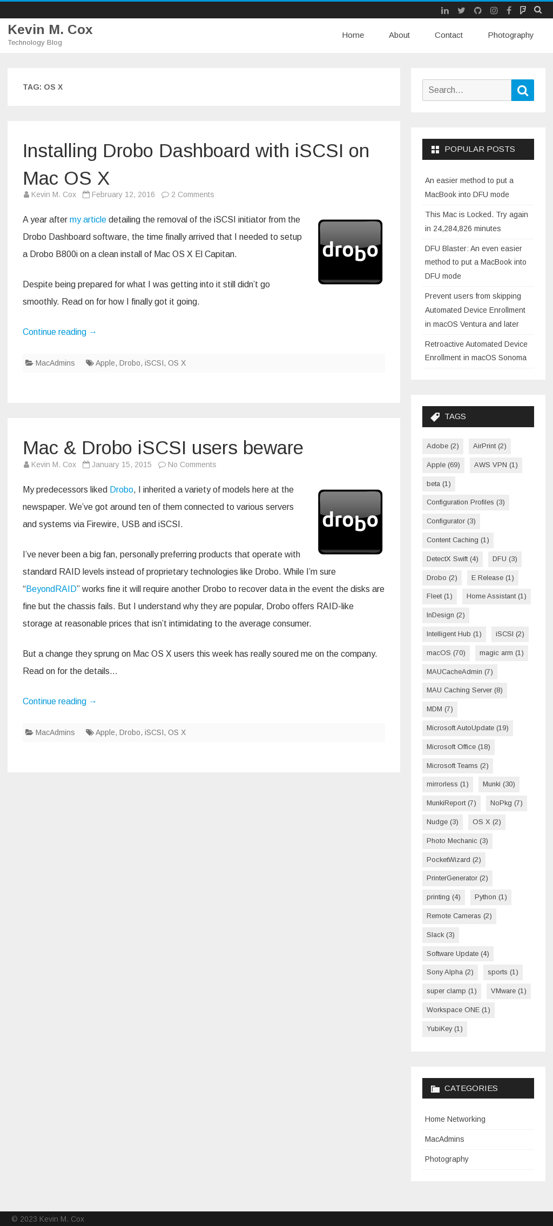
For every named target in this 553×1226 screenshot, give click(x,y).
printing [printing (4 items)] (444, 897)
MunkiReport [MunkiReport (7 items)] (451, 803)
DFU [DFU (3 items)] (505, 558)
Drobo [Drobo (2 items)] (442, 577)
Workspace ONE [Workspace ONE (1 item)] (458, 1010)
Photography (511, 34)
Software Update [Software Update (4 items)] (458, 953)
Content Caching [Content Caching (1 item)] (458, 540)
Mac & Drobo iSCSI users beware (193, 446)
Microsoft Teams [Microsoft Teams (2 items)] (458, 765)
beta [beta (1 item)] (439, 483)
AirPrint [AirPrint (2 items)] (490, 446)
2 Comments (192, 194)
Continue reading (60, 331)
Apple (105, 363)
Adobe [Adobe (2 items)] (443, 446)
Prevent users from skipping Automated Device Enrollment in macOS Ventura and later (475, 310)
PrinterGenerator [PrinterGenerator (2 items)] (457, 878)
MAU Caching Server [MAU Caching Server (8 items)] (465, 690)
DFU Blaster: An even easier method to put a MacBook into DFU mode (476, 262)
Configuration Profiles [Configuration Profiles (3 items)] (466, 502)
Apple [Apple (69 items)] (443, 464)
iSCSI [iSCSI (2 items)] (510, 634)
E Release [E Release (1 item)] (492, 577)
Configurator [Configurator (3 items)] (451, 521)
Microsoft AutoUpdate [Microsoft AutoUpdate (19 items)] (468, 728)
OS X (177, 363)
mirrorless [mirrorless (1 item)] (448, 784)
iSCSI (154, 363)
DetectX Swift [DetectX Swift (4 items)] (452, 558)
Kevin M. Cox (50, 29)
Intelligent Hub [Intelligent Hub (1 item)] (454, 634)
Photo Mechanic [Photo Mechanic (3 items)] (457, 840)
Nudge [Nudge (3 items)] (442, 822)
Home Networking (455, 1119)
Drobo (129, 363)
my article (88, 219)
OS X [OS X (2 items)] (487, 822)
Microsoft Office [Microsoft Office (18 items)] (458, 746)
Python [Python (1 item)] (491, 897)
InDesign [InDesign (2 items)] (446, 615)
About (399, 34)
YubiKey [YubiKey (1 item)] (445, 1028)
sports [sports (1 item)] (503, 972)
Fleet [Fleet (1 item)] (440, 596)
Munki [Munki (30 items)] (499, 784)
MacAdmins (55, 363)
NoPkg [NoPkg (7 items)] (506, 803)
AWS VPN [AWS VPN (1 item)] (496, 464)
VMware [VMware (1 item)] (509, 991)
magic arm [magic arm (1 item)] (502, 652)
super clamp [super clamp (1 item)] (452, 991)
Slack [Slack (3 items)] (441, 934)
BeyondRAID (51, 588)
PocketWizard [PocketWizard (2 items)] (454, 859)
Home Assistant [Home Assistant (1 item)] (497, 596)
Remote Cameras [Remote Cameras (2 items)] (459, 916)
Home (353, 34)
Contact (449, 34)
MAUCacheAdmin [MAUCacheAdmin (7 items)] (460, 671)
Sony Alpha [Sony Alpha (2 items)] (450, 972)
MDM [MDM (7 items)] (440, 709)
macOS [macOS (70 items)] (446, 652)
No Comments (192, 464)
